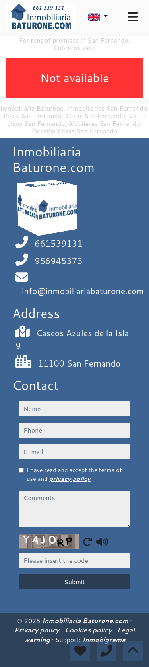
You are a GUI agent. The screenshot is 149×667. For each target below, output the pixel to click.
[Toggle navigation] (133, 16)
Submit (74, 581)
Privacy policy (37, 630)
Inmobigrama (104, 639)
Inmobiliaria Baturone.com (86, 620)
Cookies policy (89, 630)
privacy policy (70, 478)
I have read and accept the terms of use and (74, 474)
